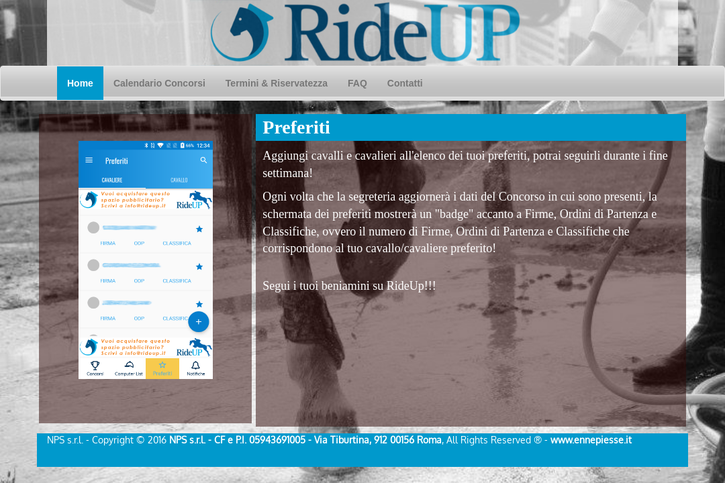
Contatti (405, 83)
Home (85, 82)
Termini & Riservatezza (277, 83)
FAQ (357, 83)
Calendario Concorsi (164, 82)
